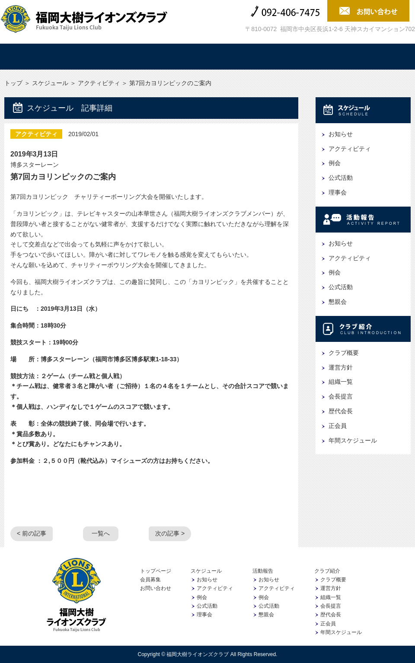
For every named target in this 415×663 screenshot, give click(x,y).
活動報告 (173, 56)
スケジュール (105, 56)
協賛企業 (310, 56)
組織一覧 (341, 381)
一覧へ (101, 533)
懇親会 (338, 301)
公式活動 (341, 177)
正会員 (338, 425)
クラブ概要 (344, 352)
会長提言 (341, 396)
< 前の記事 (31, 533)
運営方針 (341, 367)
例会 (335, 162)
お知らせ (341, 134)
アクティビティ (99, 83)
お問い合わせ (155, 588)
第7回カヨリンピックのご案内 (63, 176)
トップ (36, 56)
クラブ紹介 (241, 56)
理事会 (338, 192)
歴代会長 (341, 411)
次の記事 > (170, 533)
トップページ (155, 571)
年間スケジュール (353, 440)
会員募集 (378, 56)
